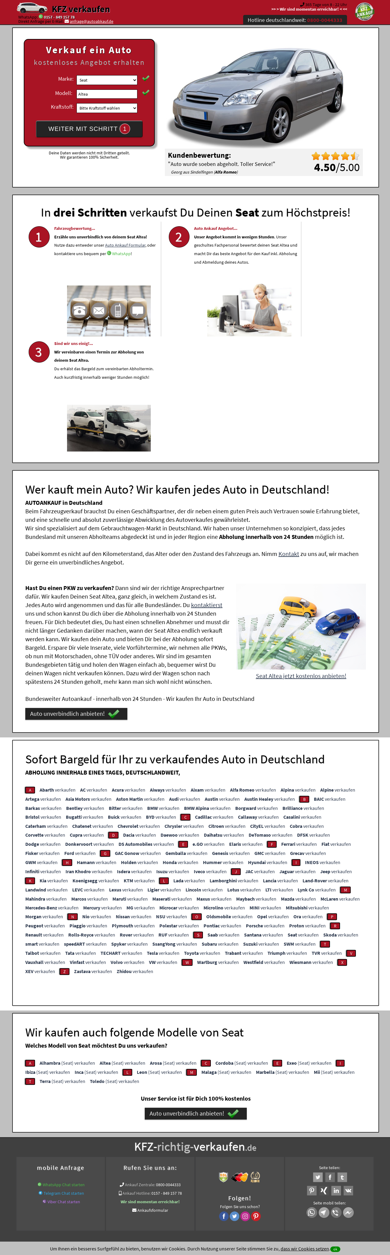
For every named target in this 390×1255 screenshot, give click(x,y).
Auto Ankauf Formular (74, 266)
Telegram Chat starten (64, 1075)
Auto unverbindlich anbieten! (74, 596)
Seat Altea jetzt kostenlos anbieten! (301, 558)
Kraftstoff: (62, 106)
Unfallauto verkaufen (182, 1132)
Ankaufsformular (152, 1092)
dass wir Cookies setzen (305, 1249)
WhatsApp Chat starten (64, 1067)
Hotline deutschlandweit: (295, 19)
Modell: (63, 93)
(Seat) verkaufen (67, 945)
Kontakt (288, 436)
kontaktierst (206, 487)
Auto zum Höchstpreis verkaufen (236, 1139)
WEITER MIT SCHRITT (89, 129)
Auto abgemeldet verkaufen (87, 1139)
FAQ (239, 1195)
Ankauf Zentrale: (140, 1067)
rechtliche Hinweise (191, 1195)
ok (335, 1249)
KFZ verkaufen (81, 9)
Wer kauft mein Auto (141, 1132)
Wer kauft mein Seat (343, 1139)
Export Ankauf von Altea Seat (295, 1139)
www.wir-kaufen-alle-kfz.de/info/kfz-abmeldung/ (159, 1139)
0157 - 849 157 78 (59, 17)
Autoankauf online (222, 1132)
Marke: (65, 78)
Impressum (222, 1195)
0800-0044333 (168, 1067)
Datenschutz (159, 1195)
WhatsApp (99, 275)
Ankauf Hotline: (136, 1075)
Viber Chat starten (64, 1084)
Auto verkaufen (256, 1132)
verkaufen (58, 672)
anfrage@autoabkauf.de (91, 21)
